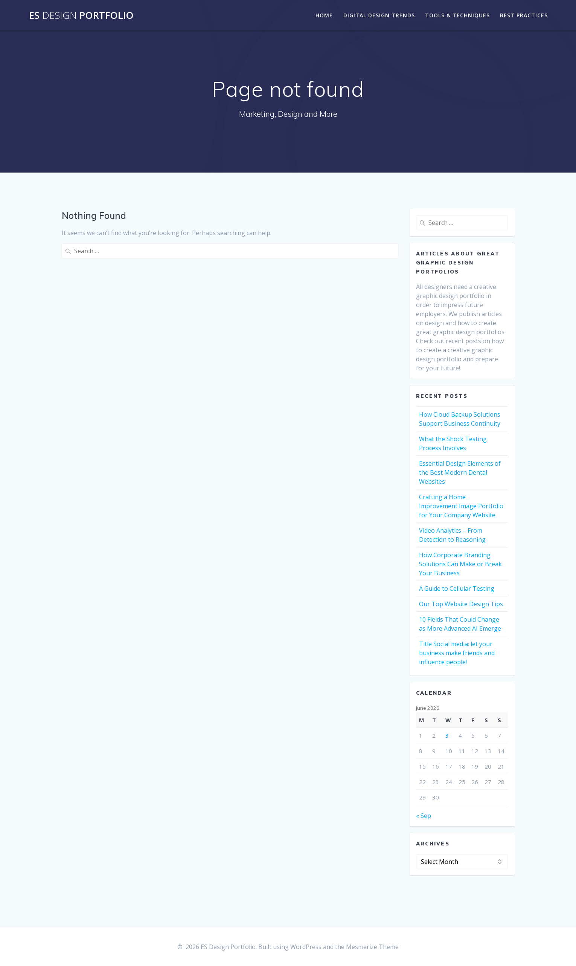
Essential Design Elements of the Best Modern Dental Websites (460, 472)
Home (324, 15)
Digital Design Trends (379, 15)
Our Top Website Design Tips (461, 604)
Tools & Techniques (457, 15)
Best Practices (524, 15)
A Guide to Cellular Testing (456, 588)
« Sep (423, 816)
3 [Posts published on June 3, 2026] (447, 735)
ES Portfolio (81, 15)
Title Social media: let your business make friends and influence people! (457, 653)
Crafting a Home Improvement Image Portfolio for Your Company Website (461, 506)
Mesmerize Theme (372, 947)
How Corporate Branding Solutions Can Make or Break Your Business (460, 564)
